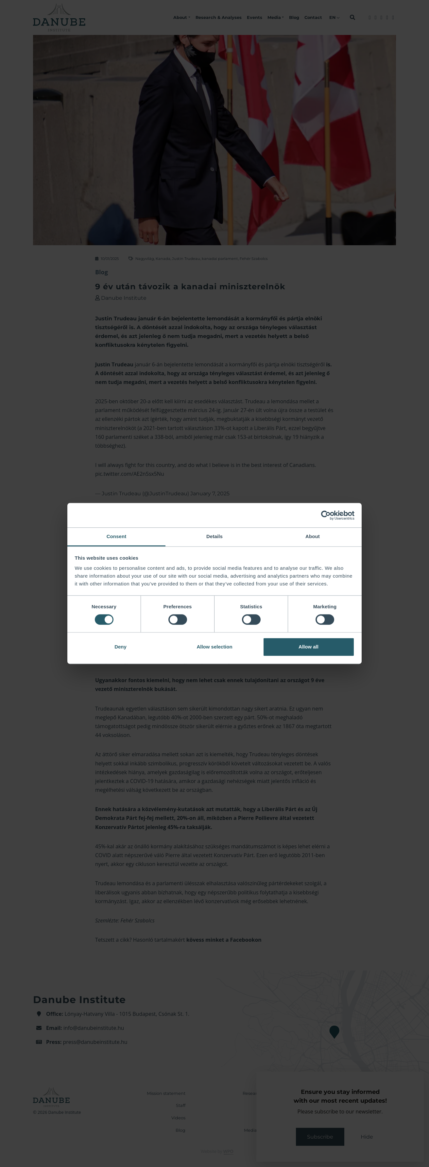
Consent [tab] (117, 536)
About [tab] (312, 536)
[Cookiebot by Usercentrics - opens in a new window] (325, 515)
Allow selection (214, 646)
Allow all (308, 646)
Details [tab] (214, 536)
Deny (120, 646)
